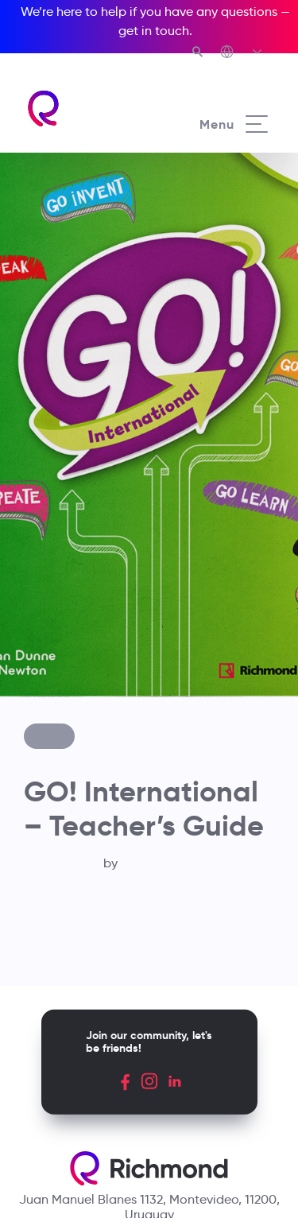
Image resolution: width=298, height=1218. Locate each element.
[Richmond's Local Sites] (242, 53)
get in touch (153, 30)
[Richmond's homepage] (87, 108)
